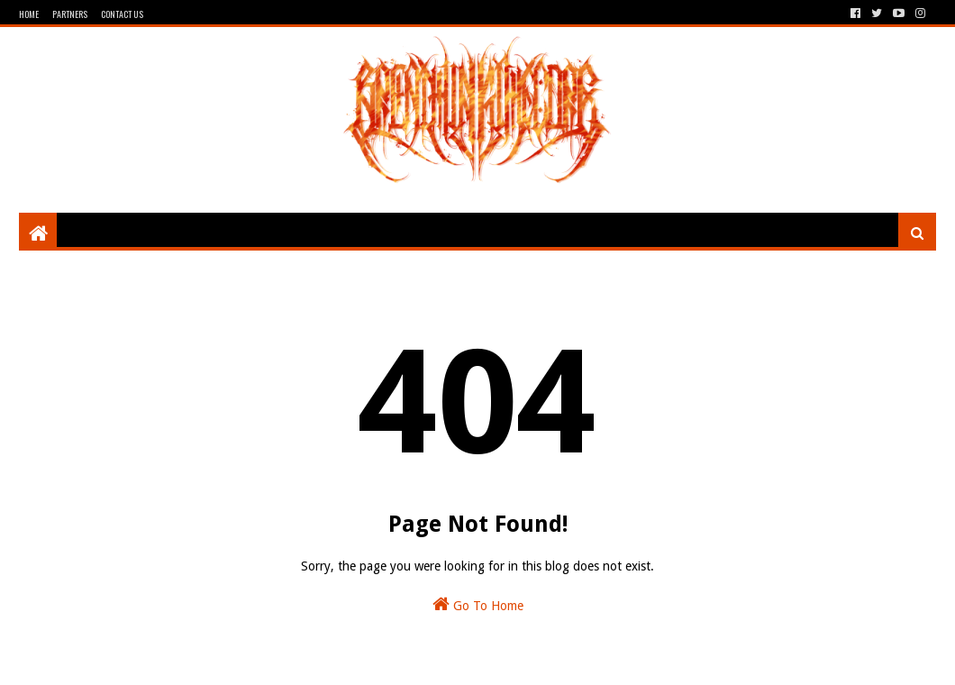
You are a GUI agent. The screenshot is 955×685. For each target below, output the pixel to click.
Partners (69, 14)
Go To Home (477, 604)
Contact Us (122, 14)
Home (29, 14)
